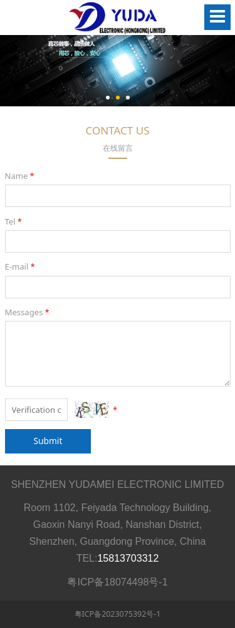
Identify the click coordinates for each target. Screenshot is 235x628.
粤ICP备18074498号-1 (117, 582)
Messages (28, 312)
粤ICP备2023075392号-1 (118, 614)
